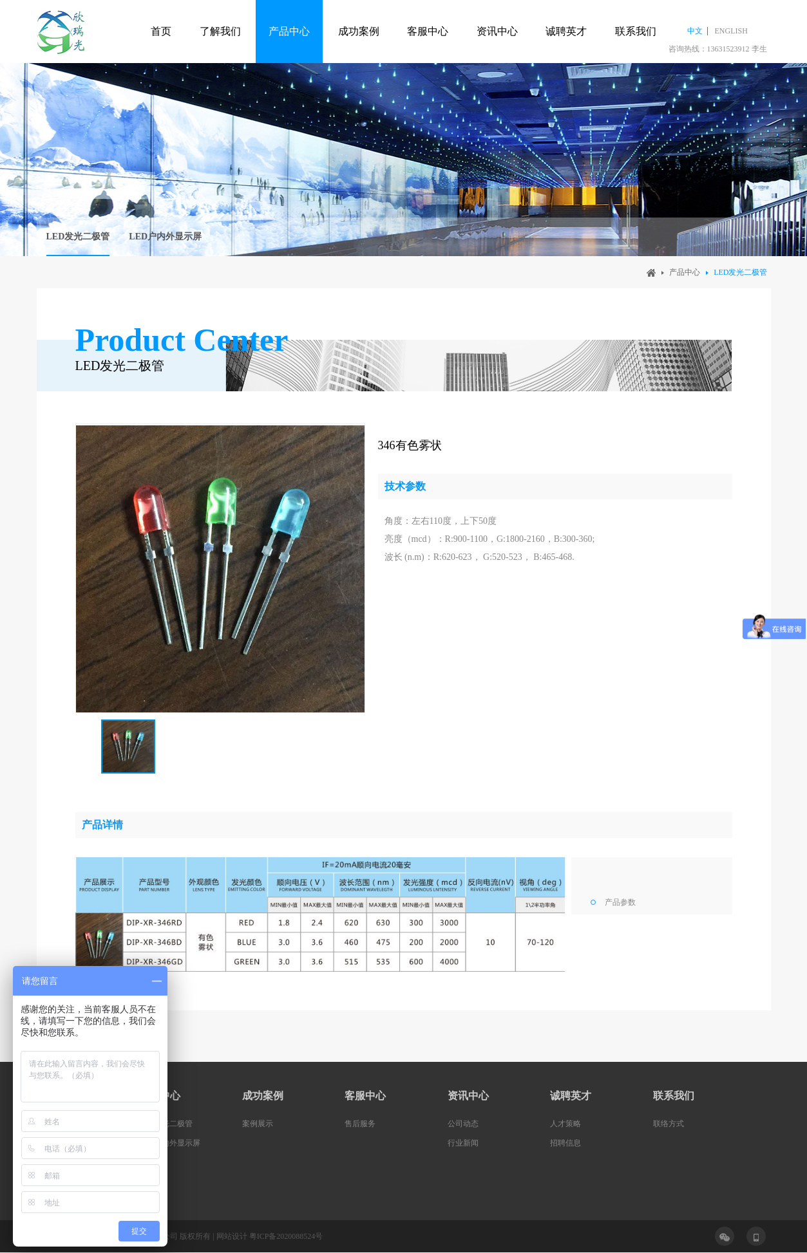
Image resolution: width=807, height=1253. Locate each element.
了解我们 (220, 31)
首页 (161, 31)
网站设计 (231, 1236)
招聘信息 (565, 1142)
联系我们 (635, 31)
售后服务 (360, 1123)
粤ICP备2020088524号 (286, 1236)
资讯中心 (497, 31)
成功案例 (358, 31)
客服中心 (427, 31)
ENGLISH (730, 30)
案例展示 (257, 1123)
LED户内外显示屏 (165, 236)
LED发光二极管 (78, 236)
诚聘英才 (566, 31)
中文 (695, 30)
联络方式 (668, 1123)
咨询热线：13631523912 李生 (718, 48)
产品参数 (620, 902)
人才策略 (565, 1123)
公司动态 (463, 1123)
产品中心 (289, 31)
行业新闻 (463, 1142)
